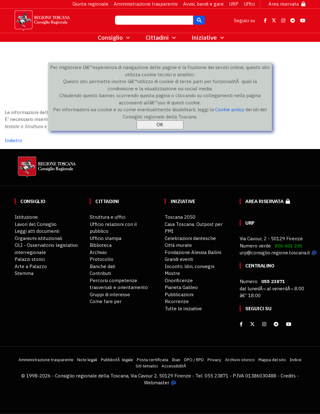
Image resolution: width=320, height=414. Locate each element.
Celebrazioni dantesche (190, 238)
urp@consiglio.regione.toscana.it (275, 253)
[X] (252, 324)
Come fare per (106, 301)
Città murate (178, 245)
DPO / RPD (194, 359)
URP (233, 4)
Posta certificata (152, 359)
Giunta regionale (90, 4)
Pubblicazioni (179, 294)
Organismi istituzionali (38, 238)
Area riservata (286, 4)
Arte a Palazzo (31, 266)
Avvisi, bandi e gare (203, 4)
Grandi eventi (179, 259)
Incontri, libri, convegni (189, 266)
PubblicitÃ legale (117, 359)
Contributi (100, 273)
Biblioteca (101, 245)
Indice (296, 359)
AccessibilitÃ (174, 366)
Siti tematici (147, 366)
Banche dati (102, 266)
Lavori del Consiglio (36, 224)
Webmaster (156, 383)
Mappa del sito (272, 359)
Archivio (98, 252)
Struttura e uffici (107, 217)
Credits (288, 376)
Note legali (87, 359)
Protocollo (101, 259)
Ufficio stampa (105, 238)
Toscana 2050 (180, 217)
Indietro (13, 140)
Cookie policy (229, 109)
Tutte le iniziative (183, 309)
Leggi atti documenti (37, 231)
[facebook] (241, 324)
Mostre (172, 273)
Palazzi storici (30, 259)
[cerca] (153, 21)
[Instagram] (264, 324)
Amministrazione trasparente (146, 4)
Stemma (24, 273)
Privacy (214, 359)
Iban (176, 359)
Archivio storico (240, 359)
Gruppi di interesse (110, 294)
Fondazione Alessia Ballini (193, 252)
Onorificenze (179, 280)
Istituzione (26, 217)
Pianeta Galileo (181, 287)
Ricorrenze (177, 301)
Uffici (249, 4)
